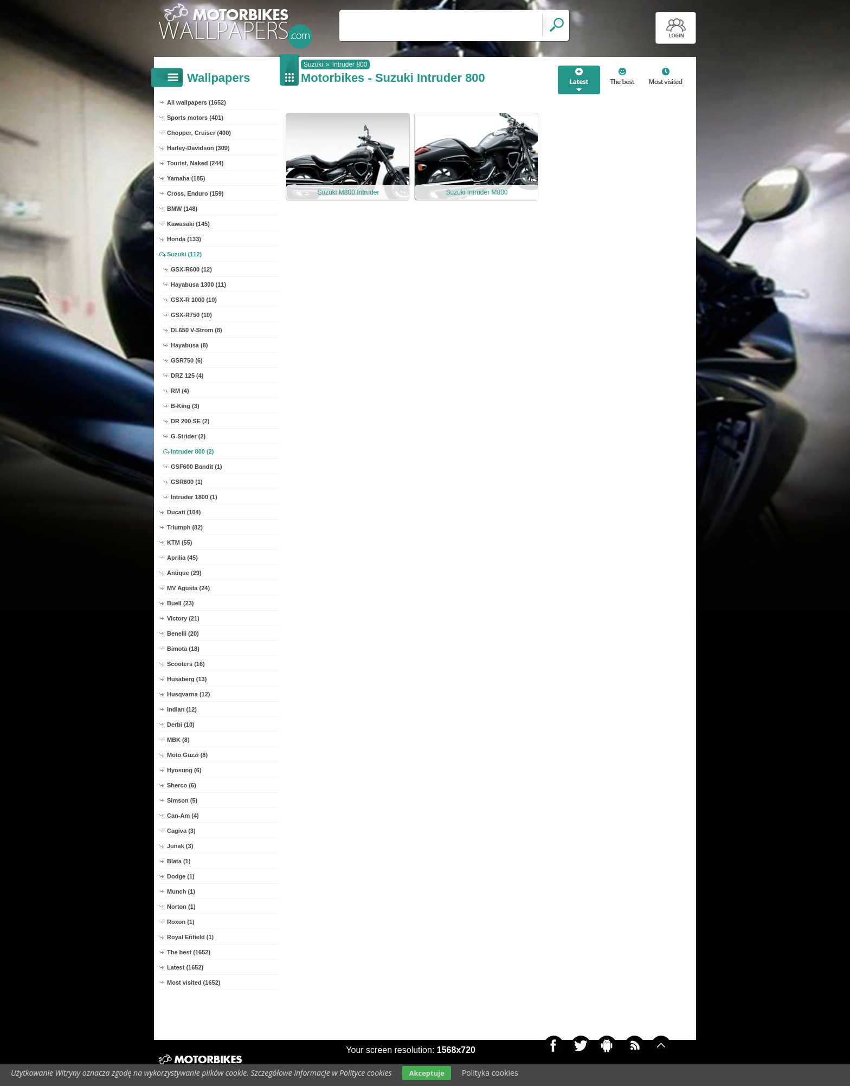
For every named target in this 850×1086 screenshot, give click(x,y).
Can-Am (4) (183, 815)
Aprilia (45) (182, 557)
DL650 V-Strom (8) (196, 330)
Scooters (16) (186, 664)
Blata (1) (178, 861)
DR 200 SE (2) (190, 421)
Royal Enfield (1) (190, 937)
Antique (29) (184, 573)
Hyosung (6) (184, 770)
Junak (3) (180, 846)
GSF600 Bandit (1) (196, 466)
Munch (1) (181, 891)
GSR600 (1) (187, 482)
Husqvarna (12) (188, 694)
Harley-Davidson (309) (198, 148)
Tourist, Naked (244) (195, 163)
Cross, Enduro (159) (195, 193)
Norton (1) (181, 906)
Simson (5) (182, 800)
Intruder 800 (350, 64)
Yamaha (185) (186, 178)
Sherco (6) (181, 785)
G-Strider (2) (188, 436)
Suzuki (313, 64)
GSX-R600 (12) (191, 269)
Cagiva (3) (181, 831)
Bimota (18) (183, 648)
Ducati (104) (184, 512)
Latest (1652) (185, 967)
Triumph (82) (185, 527)
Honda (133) (184, 239)
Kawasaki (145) (188, 224)
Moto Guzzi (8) (187, 755)
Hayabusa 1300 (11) (198, 284)
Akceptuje (426, 1073)
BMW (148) (182, 208)
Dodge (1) (181, 876)
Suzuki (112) (184, 254)
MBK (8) (178, 739)
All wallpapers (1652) (196, 102)
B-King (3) (185, 406)
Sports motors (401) (195, 117)
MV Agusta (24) (188, 588)
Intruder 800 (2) (192, 451)
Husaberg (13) (187, 679)
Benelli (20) (183, 633)
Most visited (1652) (193, 982)
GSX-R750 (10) (191, 315)
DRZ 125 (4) (187, 375)
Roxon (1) (181, 922)
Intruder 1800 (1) (194, 497)
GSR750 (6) (187, 360)
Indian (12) (182, 709)
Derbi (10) (181, 724)
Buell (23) (180, 603)
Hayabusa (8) (189, 345)
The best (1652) (188, 952)
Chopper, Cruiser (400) (199, 133)
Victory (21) (183, 618)
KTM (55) (179, 542)
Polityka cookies (490, 1073)
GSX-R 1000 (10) (194, 299)
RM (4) (180, 390)
